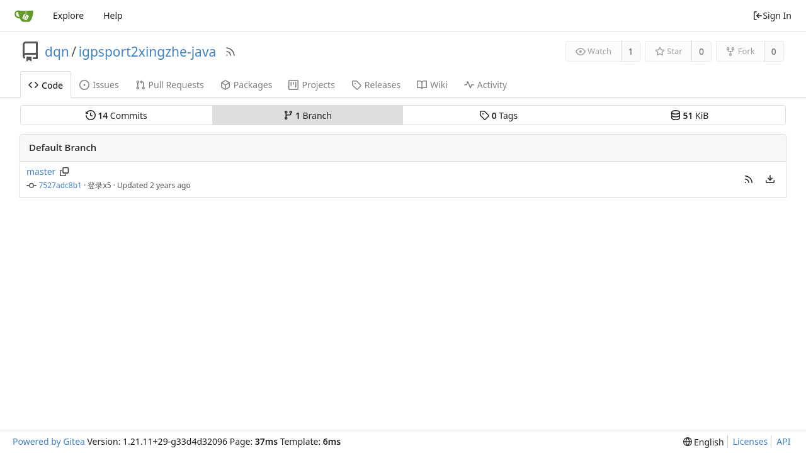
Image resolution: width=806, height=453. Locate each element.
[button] (748, 179)
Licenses (750, 441)
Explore (68, 15)
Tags (498, 115)
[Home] (24, 15)
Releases (375, 85)
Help (113, 15)
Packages (246, 85)
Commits (116, 115)
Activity (485, 85)
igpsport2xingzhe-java (148, 51)
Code (45, 85)
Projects (311, 85)
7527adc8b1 (60, 185)
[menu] (770, 179)
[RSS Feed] (230, 51)
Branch (307, 115)
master (40, 171)
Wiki (432, 85)
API (783, 441)
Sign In (772, 15)
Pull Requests (169, 85)
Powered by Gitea (49, 441)
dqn (57, 51)
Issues (98, 85)
